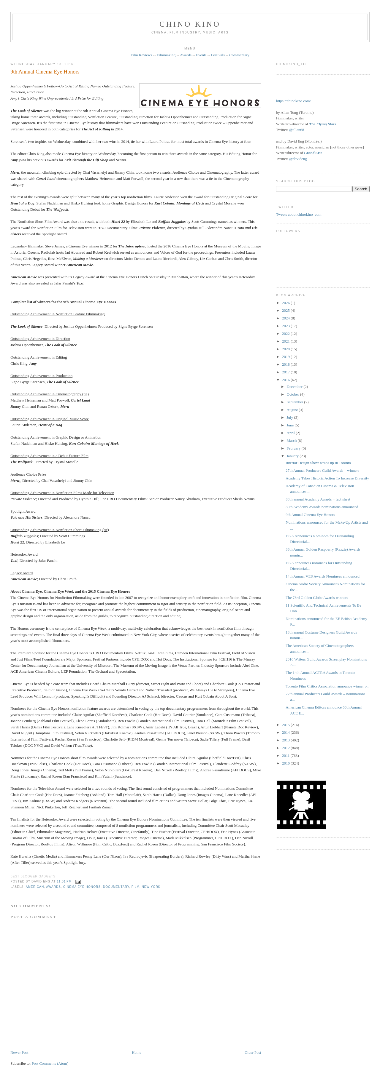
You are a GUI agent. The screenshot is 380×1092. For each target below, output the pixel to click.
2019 (286, 356)
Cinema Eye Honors (82, 886)
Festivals (218, 55)
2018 (286, 364)
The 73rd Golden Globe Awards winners (317, 597)
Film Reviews (141, 55)
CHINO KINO (190, 24)
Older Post (253, 1052)
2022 (286, 333)
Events (201, 55)
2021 (286, 341)
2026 (286, 302)
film (136, 886)
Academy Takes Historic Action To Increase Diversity (327, 478)
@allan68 (296, 129)
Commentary (239, 55)
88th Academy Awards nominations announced (322, 507)
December (295, 386)
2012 (286, 748)
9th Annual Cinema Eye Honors (44, 72)
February (294, 448)
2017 (286, 372)
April (291, 433)
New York (151, 886)
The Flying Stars (322, 124)
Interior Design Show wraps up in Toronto (318, 463)
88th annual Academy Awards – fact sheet (318, 499)
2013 (286, 740)
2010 (286, 763)
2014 (286, 732)
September (295, 402)
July (290, 417)
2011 (286, 755)
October (293, 394)
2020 (286, 349)
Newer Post (19, 1052)
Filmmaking (166, 55)
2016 (286, 380)
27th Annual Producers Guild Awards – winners (322, 470)
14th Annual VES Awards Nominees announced (323, 576)
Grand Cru (313, 153)
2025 (286, 310)
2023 (286, 326)
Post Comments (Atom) (50, 1063)
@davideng (298, 158)
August (293, 409)
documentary (116, 886)
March (292, 440)
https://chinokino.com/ (293, 101)
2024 (286, 318)
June (291, 425)
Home (136, 1052)
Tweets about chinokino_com (299, 214)
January (293, 456)
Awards (185, 55)
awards (53, 886)
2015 (286, 724)
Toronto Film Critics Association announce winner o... (328, 686)
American (35, 886)
